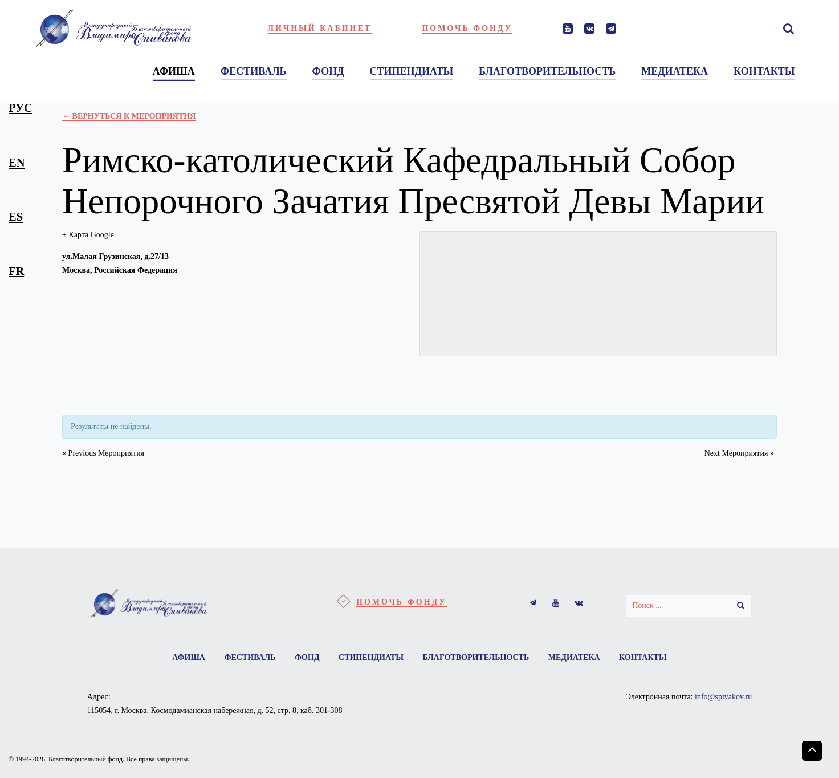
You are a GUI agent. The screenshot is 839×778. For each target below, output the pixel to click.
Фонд (307, 657)
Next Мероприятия (739, 453)
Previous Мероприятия (103, 453)
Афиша (188, 657)
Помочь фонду (467, 28)
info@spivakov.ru (723, 696)
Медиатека (574, 657)
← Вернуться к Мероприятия (129, 116)
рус (20, 108)
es (16, 216)
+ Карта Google (88, 234)
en (17, 162)
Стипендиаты (371, 657)
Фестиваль (249, 657)
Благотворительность (475, 657)
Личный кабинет (320, 28)
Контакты (643, 657)
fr (16, 271)
